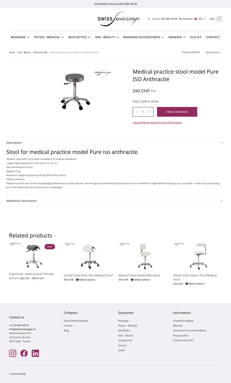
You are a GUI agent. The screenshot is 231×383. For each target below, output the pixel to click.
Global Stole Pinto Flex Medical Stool (88, 275)
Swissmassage (18, 374)
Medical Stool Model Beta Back (139, 275)
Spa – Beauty (107, 37)
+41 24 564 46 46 (19, 325)
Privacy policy (180, 335)
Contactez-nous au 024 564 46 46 (115, 3)
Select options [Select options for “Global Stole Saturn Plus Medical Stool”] (194, 284)
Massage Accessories (143, 37)
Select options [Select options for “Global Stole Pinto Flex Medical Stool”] (85, 280)
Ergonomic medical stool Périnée (31, 274)
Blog (66, 330)
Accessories (125, 340)
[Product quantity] (143, 111)
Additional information (21, 201)
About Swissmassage (76, 320)
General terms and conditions (189, 330)
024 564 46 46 (169, 18)
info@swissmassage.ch (22, 329)
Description (14, 143)
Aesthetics (79, 37)
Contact (213, 37)
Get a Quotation (177, 111)
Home (12, 52)
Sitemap (177, 325)
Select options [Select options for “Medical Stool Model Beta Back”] (140, 280)
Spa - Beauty (24, 52)
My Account (185, 18)
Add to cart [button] (38, 278)
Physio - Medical (49, 37)
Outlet (196, 37)
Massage (20, 37)
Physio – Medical (127, 325)
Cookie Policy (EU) (183, 340)
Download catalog (183, 320)
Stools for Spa (40, 52)
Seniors (177, 37)
